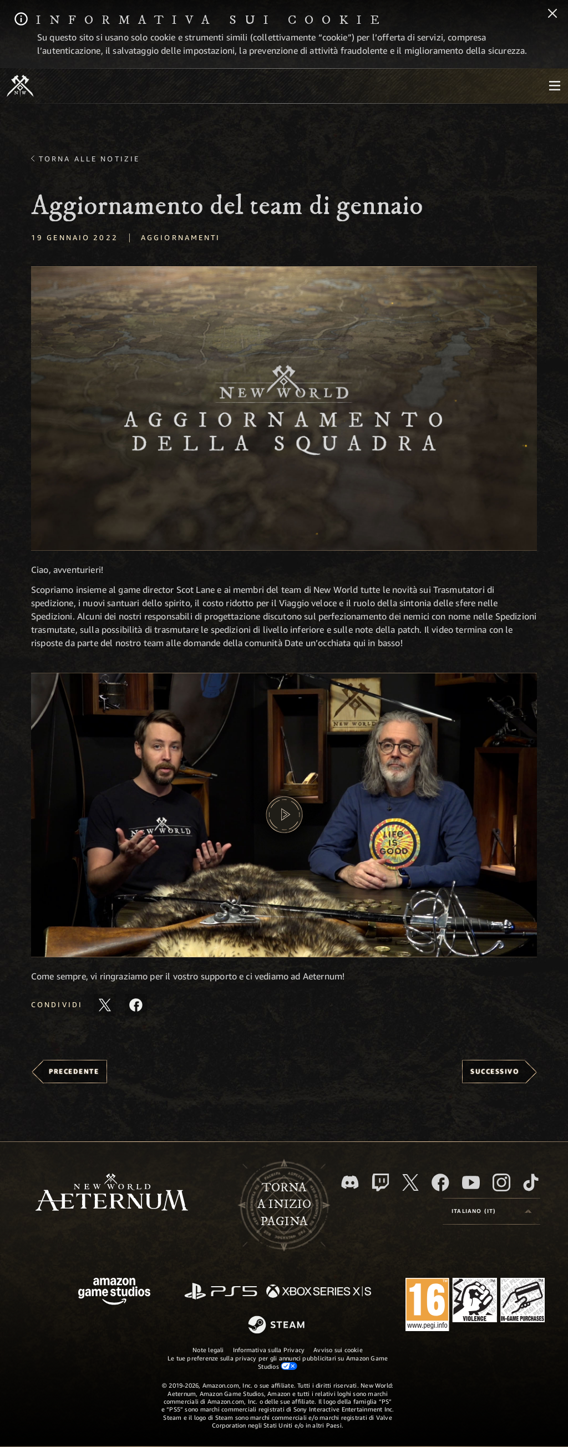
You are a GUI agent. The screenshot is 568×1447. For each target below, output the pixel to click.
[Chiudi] (552, 14)
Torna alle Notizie (89, 158)
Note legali (208, 1349)
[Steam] (277, 1325)
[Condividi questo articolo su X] (105, 1005)
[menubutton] (554, 86)
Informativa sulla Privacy (269, 1349)
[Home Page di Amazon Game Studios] (114, 1292)
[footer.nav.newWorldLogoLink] (112, 1193)
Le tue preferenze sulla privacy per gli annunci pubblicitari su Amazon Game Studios (278, 1362)
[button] (284, 408)
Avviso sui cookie (338, 1349)
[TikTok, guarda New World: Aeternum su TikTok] (531, 1182)
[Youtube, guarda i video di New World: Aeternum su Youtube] (471, 1182)
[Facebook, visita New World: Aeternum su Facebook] (440, 1182)
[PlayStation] (221, 1292)
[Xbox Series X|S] (319, 1292)
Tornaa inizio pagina (284, 1205)
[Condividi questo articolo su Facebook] (136, 1005)
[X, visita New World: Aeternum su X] (410, 1182)
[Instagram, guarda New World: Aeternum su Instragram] (501, 1182)
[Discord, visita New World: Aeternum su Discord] (350, 1182)
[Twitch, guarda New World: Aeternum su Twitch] (380, 1182)
